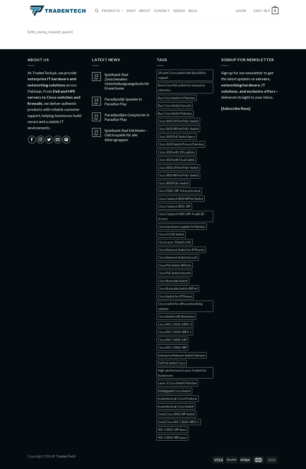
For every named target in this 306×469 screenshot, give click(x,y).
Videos (179, 11)
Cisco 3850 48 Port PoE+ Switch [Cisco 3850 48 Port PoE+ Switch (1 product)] (178, 175)
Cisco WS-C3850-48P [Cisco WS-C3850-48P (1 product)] (172, 347)
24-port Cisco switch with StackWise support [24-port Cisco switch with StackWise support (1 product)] (182, 75)
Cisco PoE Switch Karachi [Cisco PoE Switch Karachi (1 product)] (174, 273)
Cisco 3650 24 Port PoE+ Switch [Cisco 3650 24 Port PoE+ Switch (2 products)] (178, 121)
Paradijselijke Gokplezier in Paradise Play (126, 117)
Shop (131, 11)
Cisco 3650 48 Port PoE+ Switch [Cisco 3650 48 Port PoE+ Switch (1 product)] (178, 129)
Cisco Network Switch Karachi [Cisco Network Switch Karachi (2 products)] (177, 257)
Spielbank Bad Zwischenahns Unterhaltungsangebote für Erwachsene (126, 81)
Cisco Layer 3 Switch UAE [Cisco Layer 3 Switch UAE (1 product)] (174, 242)
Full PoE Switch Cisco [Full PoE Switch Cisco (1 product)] (171, 363)
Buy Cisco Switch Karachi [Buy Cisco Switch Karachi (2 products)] (174, 105)
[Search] (96, 10)
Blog (193, 11)
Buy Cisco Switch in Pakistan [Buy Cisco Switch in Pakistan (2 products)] (176, 98)
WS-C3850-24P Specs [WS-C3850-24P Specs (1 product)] (172, 430)
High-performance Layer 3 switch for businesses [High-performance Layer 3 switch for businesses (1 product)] (182, 372)
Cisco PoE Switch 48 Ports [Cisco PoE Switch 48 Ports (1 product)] (174, 265)
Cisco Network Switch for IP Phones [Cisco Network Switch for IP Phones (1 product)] (181, 250)
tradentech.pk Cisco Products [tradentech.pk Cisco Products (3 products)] (177, 398)
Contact (162, 11)
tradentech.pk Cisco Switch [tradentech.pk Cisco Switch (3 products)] (176, 406)
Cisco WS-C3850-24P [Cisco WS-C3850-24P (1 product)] (172, 340)
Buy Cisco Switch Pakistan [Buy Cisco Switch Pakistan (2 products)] (175, 113)
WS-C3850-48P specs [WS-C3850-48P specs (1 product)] (172, 437)
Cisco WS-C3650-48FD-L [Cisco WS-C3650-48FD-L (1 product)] (175, 332)
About (144, 11)
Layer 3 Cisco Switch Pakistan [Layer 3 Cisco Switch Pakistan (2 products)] (177, 383)
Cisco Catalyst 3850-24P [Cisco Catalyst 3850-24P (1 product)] (174, 206)
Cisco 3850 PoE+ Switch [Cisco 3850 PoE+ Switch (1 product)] (173, 183)
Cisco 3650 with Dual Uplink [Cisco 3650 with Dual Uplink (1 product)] (176, 160)
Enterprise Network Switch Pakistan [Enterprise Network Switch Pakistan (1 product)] (181, 355)
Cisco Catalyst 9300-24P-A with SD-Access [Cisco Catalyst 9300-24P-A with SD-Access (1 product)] (182, 216)
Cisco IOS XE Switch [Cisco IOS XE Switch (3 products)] (171, 234)
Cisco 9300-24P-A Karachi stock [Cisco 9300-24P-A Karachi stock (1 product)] (179, 191)
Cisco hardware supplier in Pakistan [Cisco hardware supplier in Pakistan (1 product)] (181, 227)
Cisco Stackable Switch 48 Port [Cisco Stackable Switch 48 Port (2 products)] (178, 288)
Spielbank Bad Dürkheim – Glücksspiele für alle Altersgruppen (126, 135)
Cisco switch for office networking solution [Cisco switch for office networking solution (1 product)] (180, 306)
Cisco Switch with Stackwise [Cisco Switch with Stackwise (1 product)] (176, 316)
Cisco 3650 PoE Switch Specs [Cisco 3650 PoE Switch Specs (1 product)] (176, 137)
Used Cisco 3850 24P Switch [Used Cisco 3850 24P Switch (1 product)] (176, 414)
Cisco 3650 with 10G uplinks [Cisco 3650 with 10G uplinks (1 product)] (176, 152)
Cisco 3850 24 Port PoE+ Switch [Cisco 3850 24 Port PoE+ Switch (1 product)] (178, 168)
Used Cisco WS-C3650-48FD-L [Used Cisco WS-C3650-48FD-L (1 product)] (178, 422)
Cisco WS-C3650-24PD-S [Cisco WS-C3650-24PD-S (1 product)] (175, 324)
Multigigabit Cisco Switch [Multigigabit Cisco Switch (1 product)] (174, 391)
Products (112, 10)
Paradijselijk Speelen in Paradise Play (123, 101)
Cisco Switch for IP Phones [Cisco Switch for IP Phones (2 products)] (175, 296)
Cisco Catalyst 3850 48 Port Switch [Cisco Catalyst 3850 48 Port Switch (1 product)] (180, 199)
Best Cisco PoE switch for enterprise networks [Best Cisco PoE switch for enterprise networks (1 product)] (181, 87)
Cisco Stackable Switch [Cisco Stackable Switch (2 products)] (173, 281)
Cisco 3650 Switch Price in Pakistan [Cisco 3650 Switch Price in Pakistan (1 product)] (181, 144)
